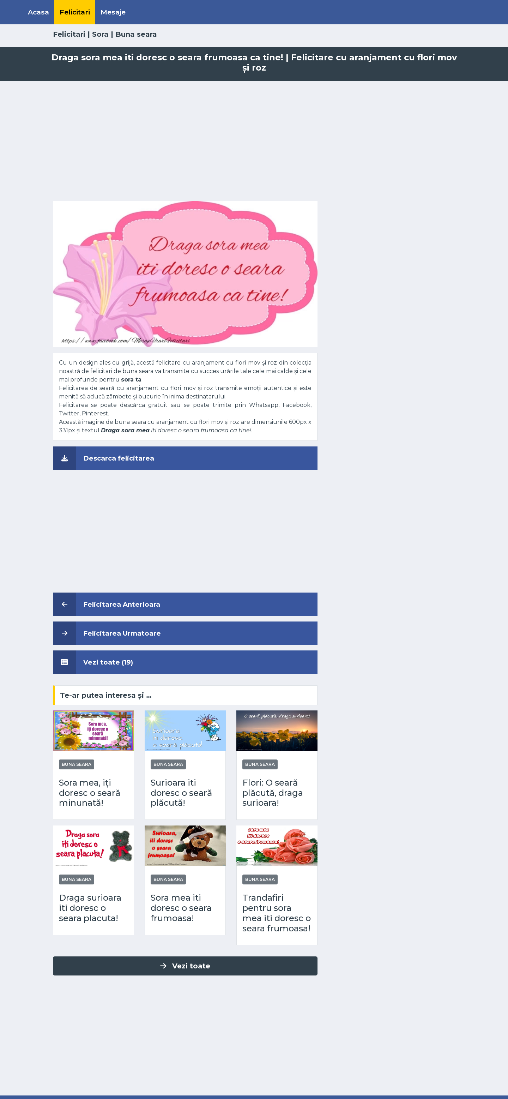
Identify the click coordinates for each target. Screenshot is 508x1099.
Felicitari (75, 12)
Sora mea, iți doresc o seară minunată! (89, 793)
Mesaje (113, 12)
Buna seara (136, 34)
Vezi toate (185, 966)
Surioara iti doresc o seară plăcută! (181, 793)
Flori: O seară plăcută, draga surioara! (272, 793)
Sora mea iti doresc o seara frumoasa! (181, 908)
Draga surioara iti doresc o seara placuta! (90, 908)
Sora (100, 34)
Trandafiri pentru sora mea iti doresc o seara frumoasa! (276, 913)
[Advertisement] (254, 141)
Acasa (38, 12)
